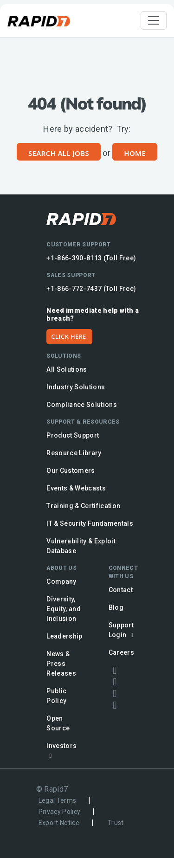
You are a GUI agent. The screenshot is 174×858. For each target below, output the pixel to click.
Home (135, 153)
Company (61, 581)
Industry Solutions (75, 387)
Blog (116, 607)
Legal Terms (58, 800)
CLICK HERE (68, 336)
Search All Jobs (58, 153)
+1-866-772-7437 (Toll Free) (91, 288)
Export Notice (59, 822)
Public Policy (56, 695)
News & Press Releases (61, 663)
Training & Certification (83, 506)
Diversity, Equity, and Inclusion (63, 608)
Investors (61, 750)
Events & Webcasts (76, 488)
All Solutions (66, 369)
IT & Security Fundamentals (89, 523)
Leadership (64, 636)
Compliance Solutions (81, 404)
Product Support (72, 435)
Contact (121, 590)
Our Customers (70, 470)
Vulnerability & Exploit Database (81, 546)
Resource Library (73, 453)
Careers (121, 652)
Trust (116, 822)
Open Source (58, 723)
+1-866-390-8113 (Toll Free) (91, 258)
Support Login (122, 630)
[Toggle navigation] (154, 20)
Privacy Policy (60, 811)
